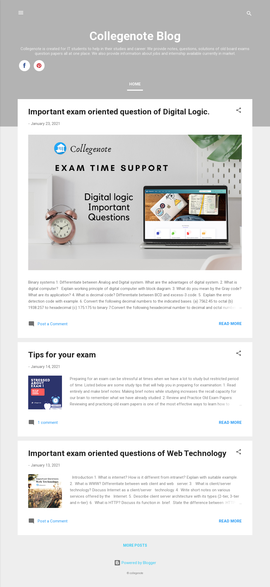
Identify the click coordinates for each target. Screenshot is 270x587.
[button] (238, 111)
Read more (230, 323)
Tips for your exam (62, 354)
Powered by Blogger (135, 562)
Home (135, 84)
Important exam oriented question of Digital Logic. (119, 111)
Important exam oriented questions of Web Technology (127, 453)
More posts (135, 545)
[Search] (249, 14)
